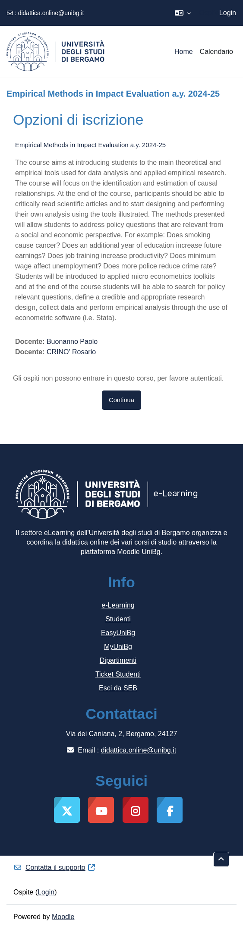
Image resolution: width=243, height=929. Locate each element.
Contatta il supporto (54, 867)
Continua (121, 400)
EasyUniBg (118, 632)
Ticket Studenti (118, 674)
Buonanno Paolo (72, 341)
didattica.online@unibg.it (51, 12)
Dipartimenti (118, 660)
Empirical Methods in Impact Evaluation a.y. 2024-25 (90, 144)
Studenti (118, 619)
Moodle (63, 916)
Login (227, 12)
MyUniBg (118, 646)
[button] (183, 13)
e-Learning (118, 605)
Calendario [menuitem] (216, 51)
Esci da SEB (118, 688)
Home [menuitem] (183, 51)
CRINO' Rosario (71, 352)
